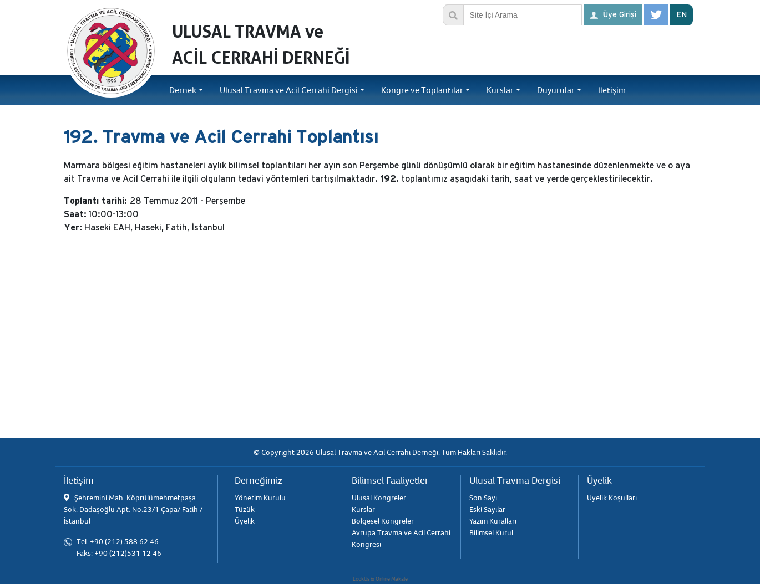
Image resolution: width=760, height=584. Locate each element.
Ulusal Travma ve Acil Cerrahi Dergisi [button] (289, 90)
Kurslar (363, 509)
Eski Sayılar (487, 509)
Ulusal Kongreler (379, 498)
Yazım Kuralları (492, 521)
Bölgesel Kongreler (383, 521)
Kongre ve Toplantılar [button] (422, 90)
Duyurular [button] (556, 90)
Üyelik (245, 521)
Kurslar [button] (500, 90)
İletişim (612, 90)
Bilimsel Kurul (491, 533)
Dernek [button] (182, 90)
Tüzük (245, 509)
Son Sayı (483, 498)
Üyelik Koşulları (612, 498)
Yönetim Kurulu (260, 498)
